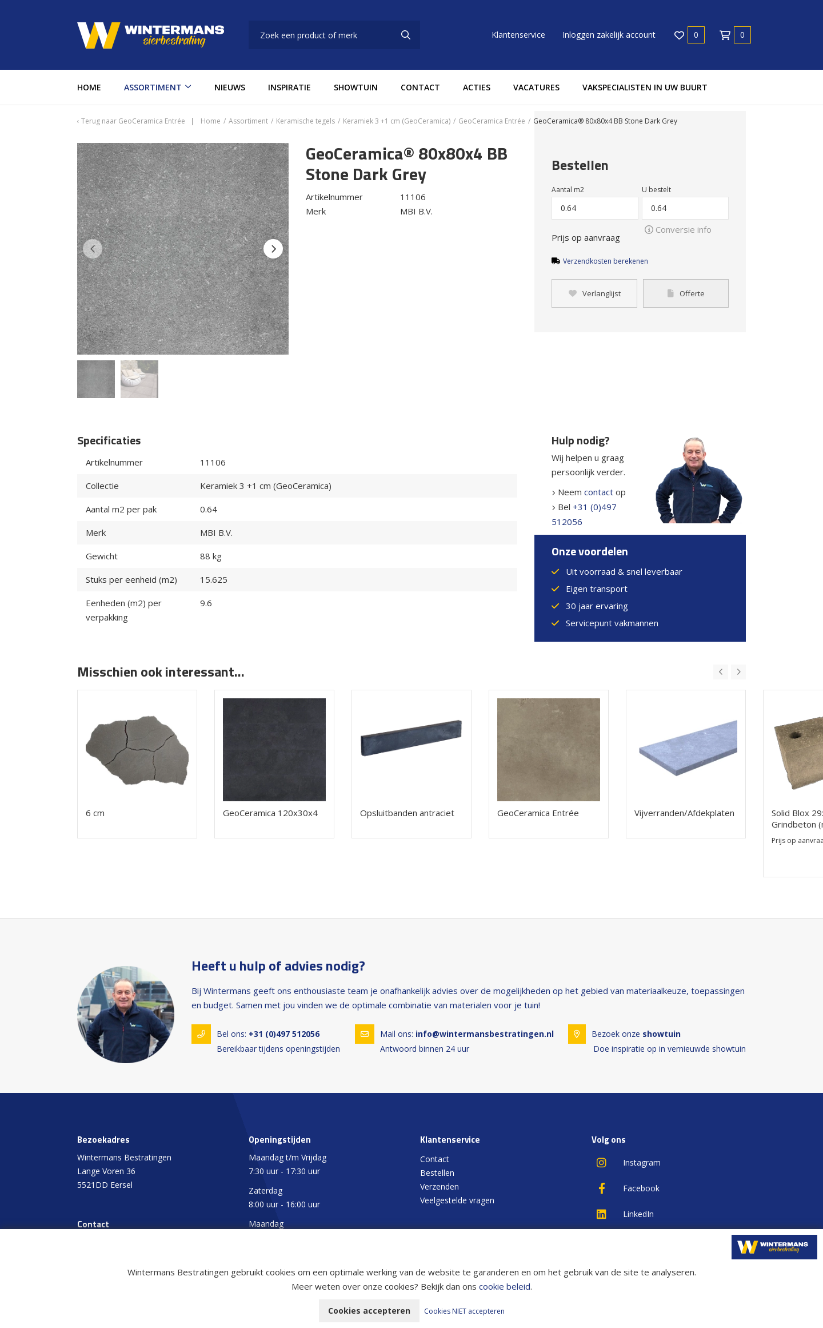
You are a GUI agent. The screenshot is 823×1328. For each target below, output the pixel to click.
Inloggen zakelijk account (609, 34)
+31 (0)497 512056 (284, 1033)
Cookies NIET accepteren (464, 1311)
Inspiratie (289, 87)
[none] (405, 35)
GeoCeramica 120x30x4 (270, 812)
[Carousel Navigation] (729, 672)
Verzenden (439, 1186)
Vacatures (536, 87)
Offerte (686, 293)
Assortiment (153, 87)
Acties (476, 87)
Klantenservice (518, 34)
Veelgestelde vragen (457, 1200)
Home (89, 87)
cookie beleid (504, 1286)
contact (598, 492)
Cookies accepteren (369, 1310)
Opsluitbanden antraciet (407, 812)
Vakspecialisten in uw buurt (645, 87)
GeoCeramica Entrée (538, 812)
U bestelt (656, 189)
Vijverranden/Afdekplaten (684, 812)
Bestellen (437, 1172)
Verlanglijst (595, 293)
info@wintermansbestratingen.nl (485, 1033)
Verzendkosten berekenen (605, 261)
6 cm (95, 812)
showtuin (661, 1033)
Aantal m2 (568, 189)
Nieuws (229, 87)
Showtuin (356, 87)
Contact (420, 87)
